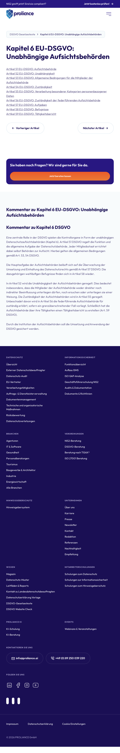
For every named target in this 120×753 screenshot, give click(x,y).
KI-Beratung (13, 634)
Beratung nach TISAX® (77, 452)
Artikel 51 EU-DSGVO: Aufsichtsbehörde (31, 69)
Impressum (12, 723)
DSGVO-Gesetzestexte (19, 603)
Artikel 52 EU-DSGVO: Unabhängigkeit (30, 73)
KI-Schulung (13, 628)
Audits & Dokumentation (78, 387)
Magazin (11, 574)
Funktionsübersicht (75, 364)
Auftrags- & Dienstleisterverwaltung (26, 393)
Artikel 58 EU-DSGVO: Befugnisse (27, 109)
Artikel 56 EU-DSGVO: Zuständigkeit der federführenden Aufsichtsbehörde (53, 100)
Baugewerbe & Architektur (21, 470)
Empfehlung (71, 554)
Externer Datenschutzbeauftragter (25, 370)
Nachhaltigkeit (73, 548)
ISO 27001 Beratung (76, 458)
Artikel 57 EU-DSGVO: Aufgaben (26, 105)
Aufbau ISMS (72, 370)
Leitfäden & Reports (17, 585)
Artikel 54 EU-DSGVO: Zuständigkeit (29, 87)
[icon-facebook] (18, 685)
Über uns (70, 507)
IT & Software (13, 446)
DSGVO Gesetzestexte (22, 34)
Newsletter (71, 524)
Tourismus (12, 464)
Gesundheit (12, 452)
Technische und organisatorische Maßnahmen (24, 407)
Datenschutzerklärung (40, 723)
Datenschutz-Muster (17, 579)
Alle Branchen (14, 487)
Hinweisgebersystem (18, 507)
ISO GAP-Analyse (74, 376)
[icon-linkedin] (9, 685)
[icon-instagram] (27, 685)
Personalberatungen (17, 458)
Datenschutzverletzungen (20, 421)
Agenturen (12, 440)
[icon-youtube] (35, 685)
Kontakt (69, 530)
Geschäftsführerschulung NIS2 (81, 382)
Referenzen (71, 542)
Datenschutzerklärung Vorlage (23, 597)
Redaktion (70, 536)
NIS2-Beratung (73, 440)
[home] (20, 14)
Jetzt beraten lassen (60, 176)
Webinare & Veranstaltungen (81, 628)
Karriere (69, 513)
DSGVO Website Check (19, 609)
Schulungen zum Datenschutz (81, 574)
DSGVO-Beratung (75, 446)
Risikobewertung (15, 415)
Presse (68, 519)
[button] (109, 14)
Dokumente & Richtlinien (78, 393)
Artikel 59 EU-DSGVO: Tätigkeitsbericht (31, 114)
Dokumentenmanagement (21, 399)
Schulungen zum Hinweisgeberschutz (85, 585)
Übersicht (11, 364)
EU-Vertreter (13, 382)
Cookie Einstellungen (73, 723)
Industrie (11, 476)
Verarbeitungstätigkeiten (20, 387)
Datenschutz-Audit (16, 376)
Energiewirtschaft (16, 481)
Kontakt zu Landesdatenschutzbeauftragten (30, 591)
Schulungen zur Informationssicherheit (86, 579)
